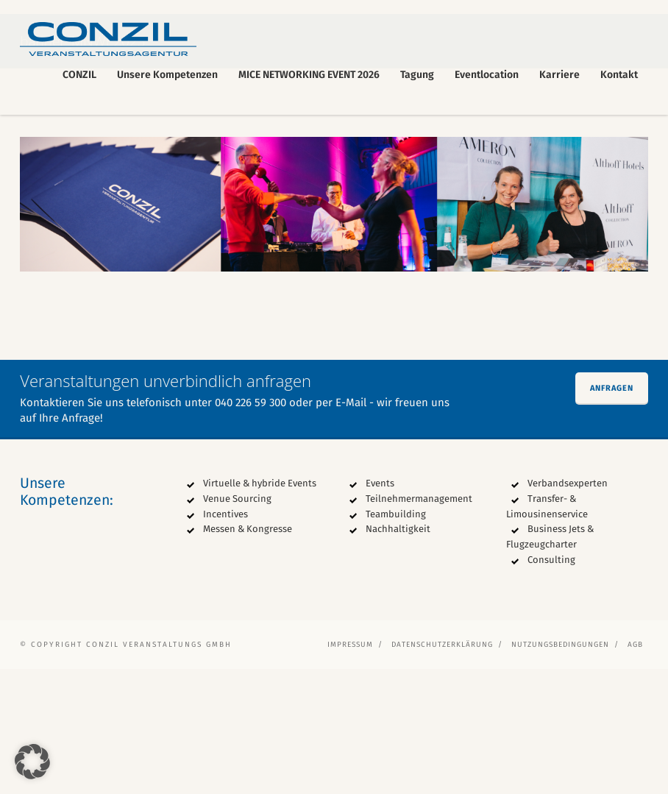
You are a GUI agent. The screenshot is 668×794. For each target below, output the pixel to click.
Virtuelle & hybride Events (259, 608)
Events (380, 608)
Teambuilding (396, 639)
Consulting (551, 684)
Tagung (417, 74)
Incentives (225, 639)
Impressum (350, 769)
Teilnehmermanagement (419, 623)
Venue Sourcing (237, 623)
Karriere (559, 74)
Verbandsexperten (567, 608)
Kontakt (619, 74)
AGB (635, 769)
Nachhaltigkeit (398, 654)
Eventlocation (487, 74)
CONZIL (79, 74)
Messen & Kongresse (247, 654)
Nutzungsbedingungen (560, 769)
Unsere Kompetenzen (167, 74)
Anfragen (611, 513)
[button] (32, 761)
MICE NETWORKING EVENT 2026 (309, 74)
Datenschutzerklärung (442, 769)
